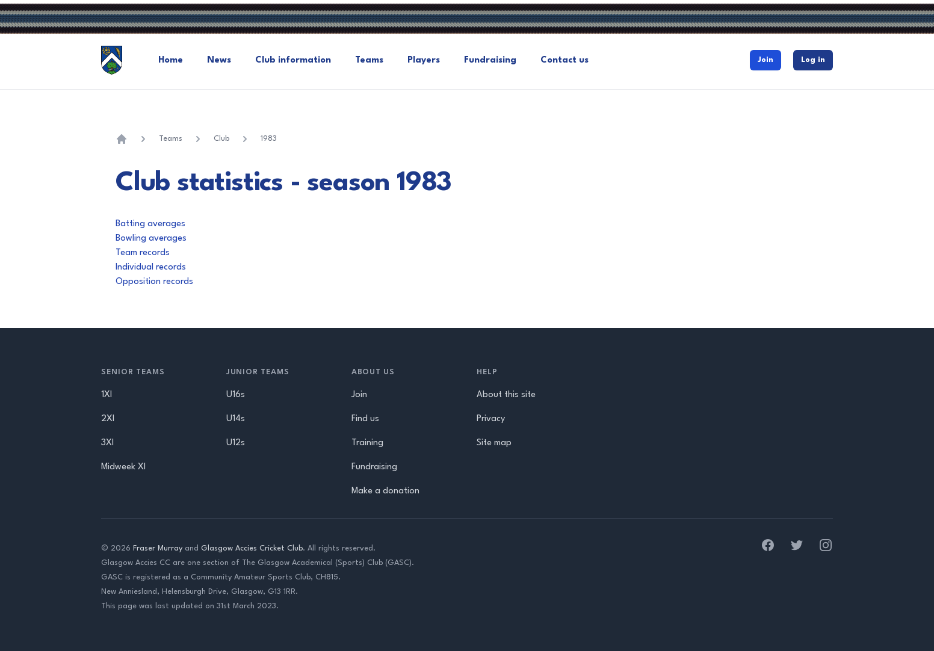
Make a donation (385, 491)
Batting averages (150, 224)
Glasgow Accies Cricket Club (252, 548)
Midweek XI (123, 467)
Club (221, 139)
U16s (235, 395)
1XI (106, 395)
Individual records (151, 267)
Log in (813, 60)
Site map (494, 443)
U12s (235, 443)
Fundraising (490, 60)
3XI (107, 443)
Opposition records (154, 281)
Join (765, 60)
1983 (269, 139)
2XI (107, 419)
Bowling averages (151, 238)
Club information (293, 60)
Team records (143, 253)
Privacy (491, 419)
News (219, 60)
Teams (369, 60)
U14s (235, 419)
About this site (506, 395)
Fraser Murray (157, 548)
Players (423, 60)
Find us (365, 419)
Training (367, 443)
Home (170, 60)
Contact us (564, 60)
